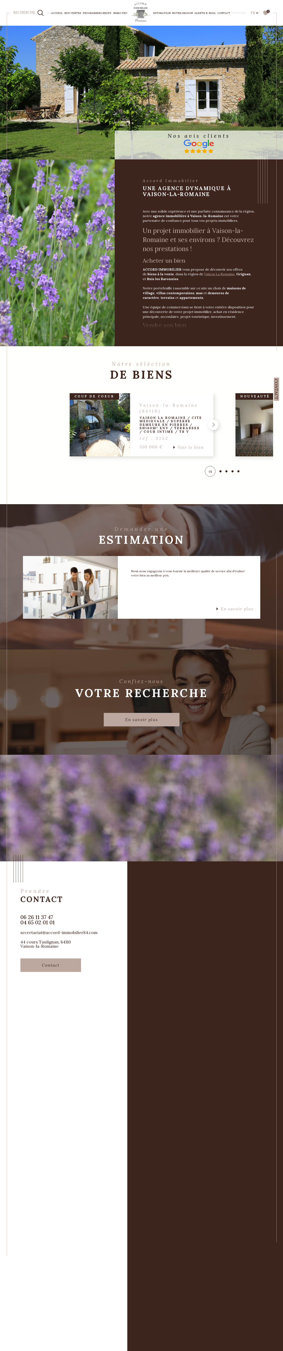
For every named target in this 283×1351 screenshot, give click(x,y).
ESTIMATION (162, 13)
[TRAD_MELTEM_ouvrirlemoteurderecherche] (28, 12)
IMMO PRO (120, 13)
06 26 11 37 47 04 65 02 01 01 (37, 920)
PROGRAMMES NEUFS (97, 13)
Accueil (57, 13)
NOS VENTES (72, 13)
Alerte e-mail (205, 13)
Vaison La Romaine (219, 274)
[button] (213, 425)
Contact (223, 13)
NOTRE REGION (182, 13)
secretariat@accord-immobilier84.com (59, 932)
